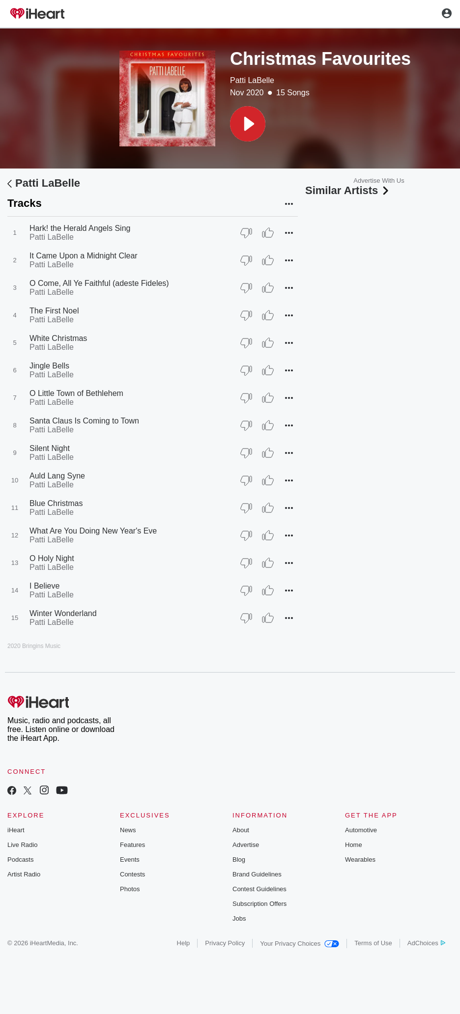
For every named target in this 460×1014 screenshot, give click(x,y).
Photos (130, 889)
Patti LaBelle (252, 80)
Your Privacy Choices (299, 943)
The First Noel (54, 311)
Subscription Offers (259, 903)
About (240, 830)
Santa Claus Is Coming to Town (84, 421)
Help (183, 943)
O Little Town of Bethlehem (76, 393)
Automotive (361, 830)
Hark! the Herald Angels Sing (79, 228)
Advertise (245, 844)
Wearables (360, 859)
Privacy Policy (225, 943)
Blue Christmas (56, 503)
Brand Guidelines (257, 874)
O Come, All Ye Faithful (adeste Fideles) (99, 283)
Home (353, 844)
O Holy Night (51, 558)
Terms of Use (373, 943)
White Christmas (58, 338)
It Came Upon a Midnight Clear (83, 256)
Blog (238, 859)
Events (130, 859)
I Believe (44, 586)
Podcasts (20, 859)
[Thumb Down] (246, 232)
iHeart (16, 830)
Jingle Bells (49, 366)
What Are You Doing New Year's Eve (93, 531)
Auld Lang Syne (57, 476)
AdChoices (426, 943)
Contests (132, 874)
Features (132, 844)
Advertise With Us (378, 180)
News (128, 830)
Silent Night (49, 448)
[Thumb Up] (268, 232)
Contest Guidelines (259, 889)
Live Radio (22, 844)
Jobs (239, 918)
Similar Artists (348, 190)
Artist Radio (23, 874)
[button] (247, 123)
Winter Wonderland (63, 613)
